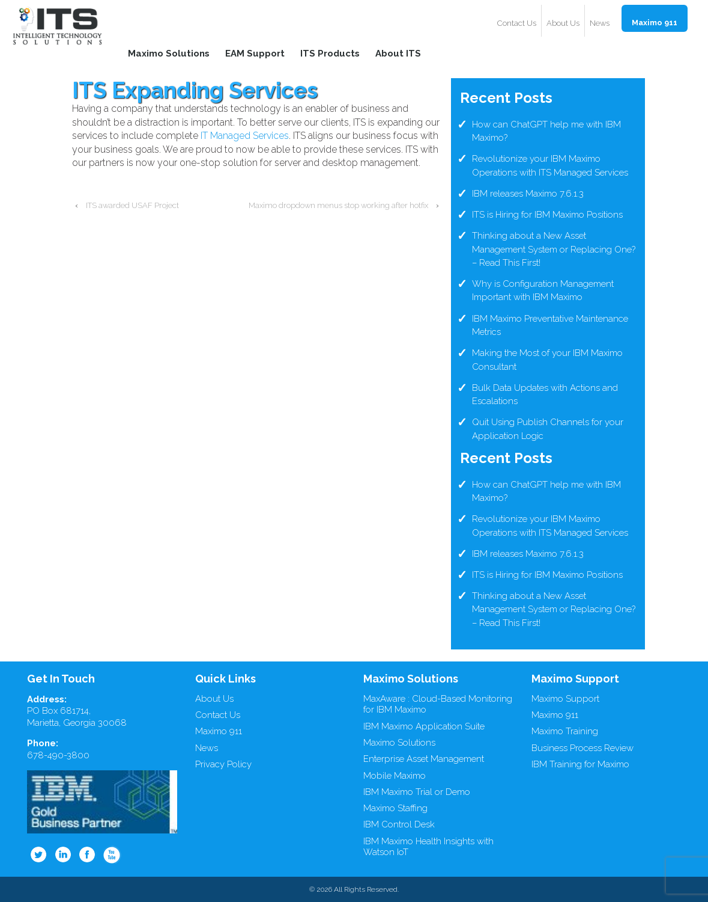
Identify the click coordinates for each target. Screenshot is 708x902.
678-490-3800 (58, 755)
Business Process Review (582, 748)
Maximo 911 (654, 22)
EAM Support (255, 53)
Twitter (38, 854)
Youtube (112, 854)
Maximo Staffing (395, 808)
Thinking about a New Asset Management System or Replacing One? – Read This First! (553, 249)
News (600, 23)
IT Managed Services (245, 135)
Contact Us (516, 23)
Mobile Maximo (394, 775)
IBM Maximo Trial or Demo (416, 792)
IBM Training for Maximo (580, 764)
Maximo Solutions (169, 53)
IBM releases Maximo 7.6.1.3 (528, 193)
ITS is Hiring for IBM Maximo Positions (547, 214)
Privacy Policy (223, 764)
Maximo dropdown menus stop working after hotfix (338, 205)
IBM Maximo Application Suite (424, 726)
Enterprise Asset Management (423, 758)
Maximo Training (564, 731)
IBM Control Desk (399, 824)
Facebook (88, 854)
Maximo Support (565, 698)
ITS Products (330, 53)
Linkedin (63, 854)
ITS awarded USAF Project (132, 205)
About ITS (398, 53)
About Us (562, 23)
